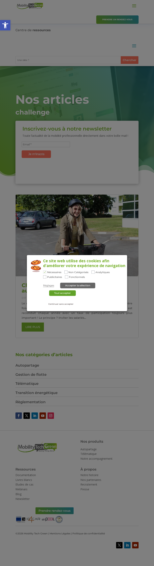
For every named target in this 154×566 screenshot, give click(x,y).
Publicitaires (54, 277)
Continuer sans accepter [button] (60, 304)
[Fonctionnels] (66, 276)
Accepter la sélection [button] (77, 285)
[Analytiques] (93, 272)
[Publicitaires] (44, 276)
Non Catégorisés (78, 272)
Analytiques (102, 272)
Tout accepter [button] (62, 293)
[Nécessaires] (44, 272)
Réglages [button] (48, 285)
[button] (5, 25)
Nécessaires (54, 272)
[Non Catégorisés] (66, 272)
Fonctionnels (77, 277)
